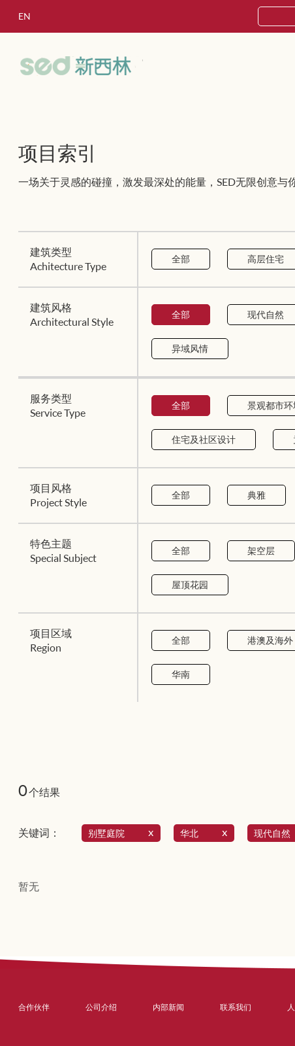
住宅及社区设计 (204, 439)
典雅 (256, 494)
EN (24, 16)
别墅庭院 (123, 833)
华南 (181, 674)
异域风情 (190, 348)
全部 (181, 258)
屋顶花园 (190, 584)
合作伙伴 (34, 1007)
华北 (206, 833)
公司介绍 (101, 1007)
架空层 (261, 550)
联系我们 (235, 1007)
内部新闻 (168, 1007)
